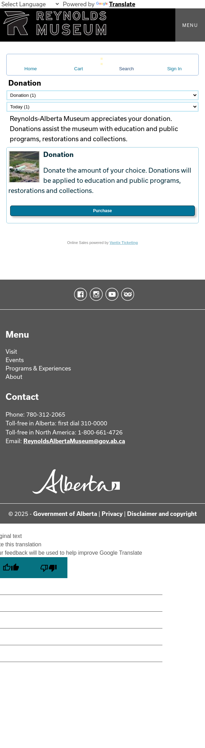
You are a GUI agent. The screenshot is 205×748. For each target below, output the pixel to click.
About (14, 376)
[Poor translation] (48, 567)
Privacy (112, 513)
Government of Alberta (65, 513)
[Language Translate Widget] (30, 4)
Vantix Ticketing (124, 242)
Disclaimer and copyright (162, 513)
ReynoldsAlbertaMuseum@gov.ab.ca (74, 441)
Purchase (102, 210)
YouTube (110, 294)
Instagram (95, 294)
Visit (11, 351)
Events (15, 360)
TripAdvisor (126, 294)
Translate (115, 4)
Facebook (79, 294)
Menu (190, 25)
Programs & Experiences (38, 368)
